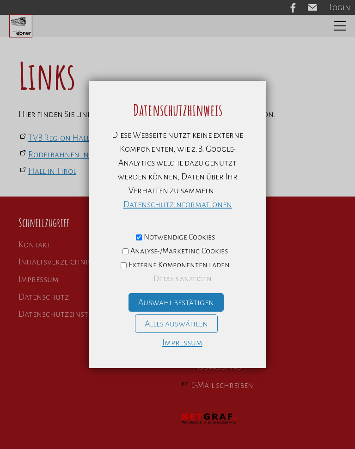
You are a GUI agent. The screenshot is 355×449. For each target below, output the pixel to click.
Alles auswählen (176, 323)
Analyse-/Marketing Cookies (179, 251)
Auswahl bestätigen (176, 302)
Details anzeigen (182, 279)
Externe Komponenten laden (179, 265)
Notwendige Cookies (179, 237)
